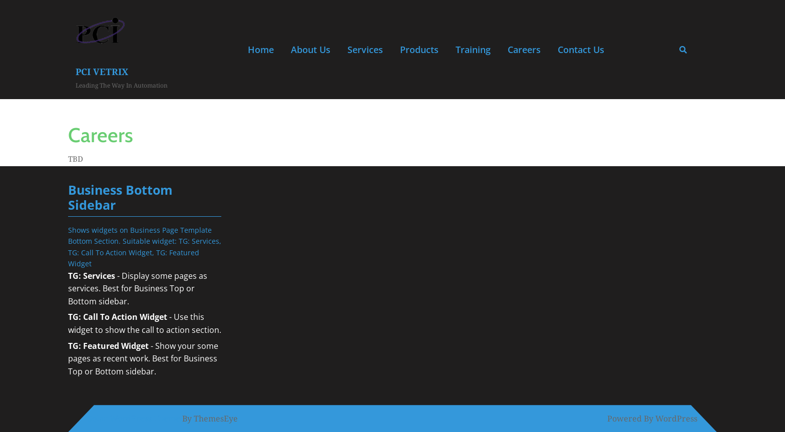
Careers (524, 50)
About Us (310, 50)
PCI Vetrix (102, 72)
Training (473, 50)
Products (419, 50)
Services (365, 50)
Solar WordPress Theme (134, 418)
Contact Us (581, 50)
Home (261, 50)
